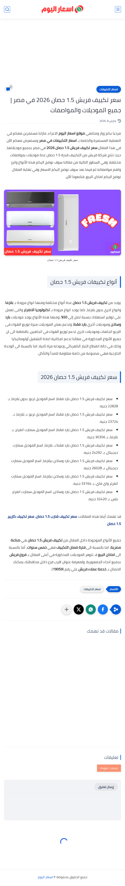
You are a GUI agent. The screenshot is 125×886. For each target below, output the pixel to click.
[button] (103, 609)
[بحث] (7, 9)
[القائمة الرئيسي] (118, 9)
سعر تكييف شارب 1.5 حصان (56, 516)
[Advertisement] (62, 55)
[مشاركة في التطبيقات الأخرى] (67, 609)
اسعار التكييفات (108, 89)
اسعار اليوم (45, 877)
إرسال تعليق (106, 787)
